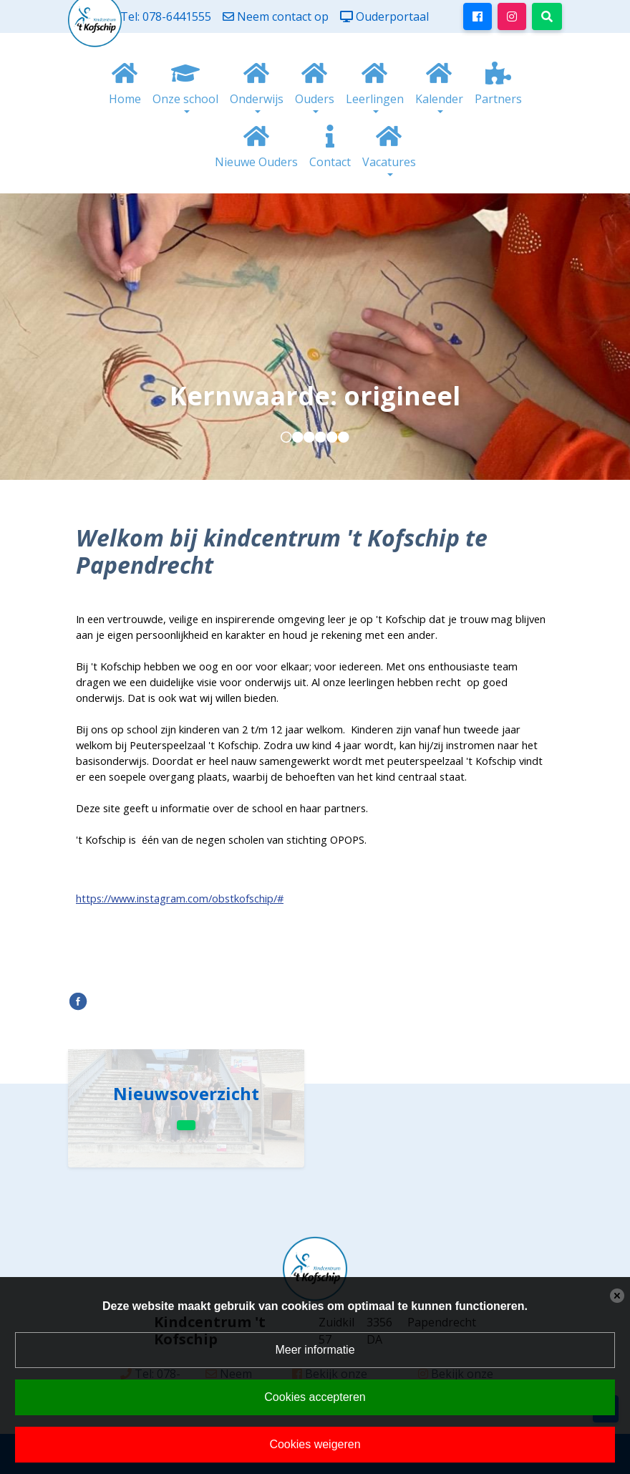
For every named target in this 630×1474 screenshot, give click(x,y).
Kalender (439, 99)
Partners (498, 99)
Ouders (314, 99)
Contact (330, 162)
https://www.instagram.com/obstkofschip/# (180, 898)
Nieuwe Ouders (256, 162)
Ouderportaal (392, 16)
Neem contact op (283, 16)
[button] (286, 436)
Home (125, 99)
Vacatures (389, 162)
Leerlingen (375, 99)
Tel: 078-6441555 (165, 16)
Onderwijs (257, 99)
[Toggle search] (547, 16)
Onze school (185, 99)
